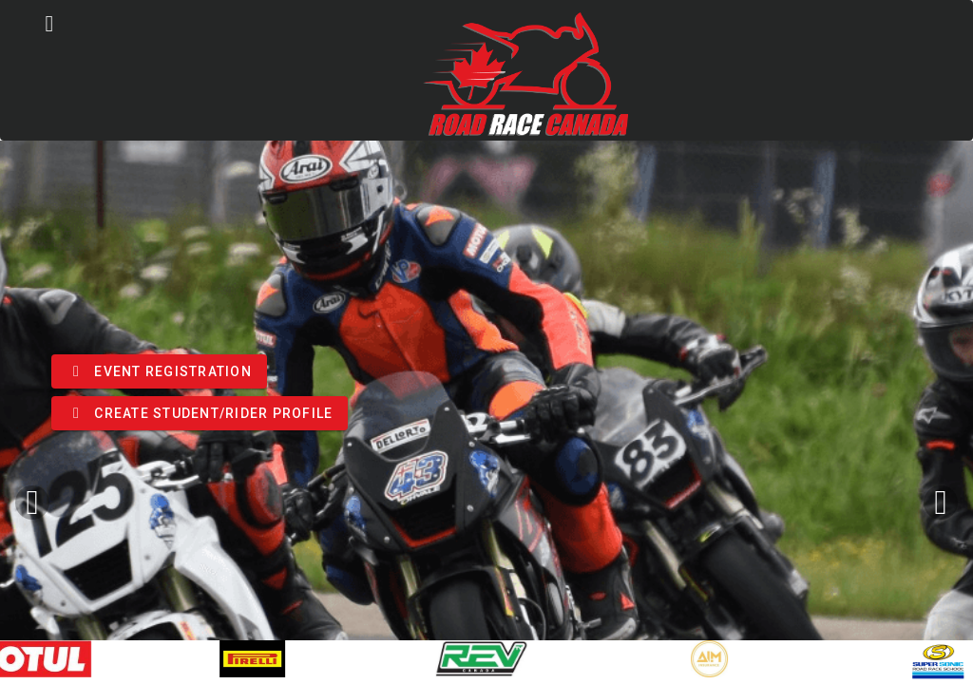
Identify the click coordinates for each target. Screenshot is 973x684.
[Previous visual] (32, 502)
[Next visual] (941, 502)
